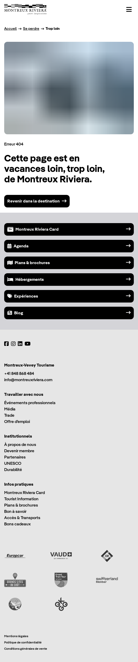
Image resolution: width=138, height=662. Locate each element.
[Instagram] (13, 343)
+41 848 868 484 (19, 373)
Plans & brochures (21, 505)
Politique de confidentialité (23, 642)
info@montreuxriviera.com (28, 379)
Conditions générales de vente (25, 649)
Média (9, 409)
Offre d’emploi (17, 421)
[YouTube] (28, 343)
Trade (9, 415)
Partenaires (15, 457)
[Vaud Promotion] (61, 556)
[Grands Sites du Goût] (15, 580)
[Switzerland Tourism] (107, 580)
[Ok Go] (61, 604)
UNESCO (12, 463)
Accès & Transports (22, 517)
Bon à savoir (15, 511)
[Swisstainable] (15, 604)
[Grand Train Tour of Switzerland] (61, 580)
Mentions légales (16, 636)
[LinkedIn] (20, 343)
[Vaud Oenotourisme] (107, 556)
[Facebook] (6, 343)
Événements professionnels (30, 402)
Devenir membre (19, 451)
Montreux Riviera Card (24, 492)
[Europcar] (15, 556)
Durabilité (13, 469)
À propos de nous (20, 444)
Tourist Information (21, 499)
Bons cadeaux (17, 524)
